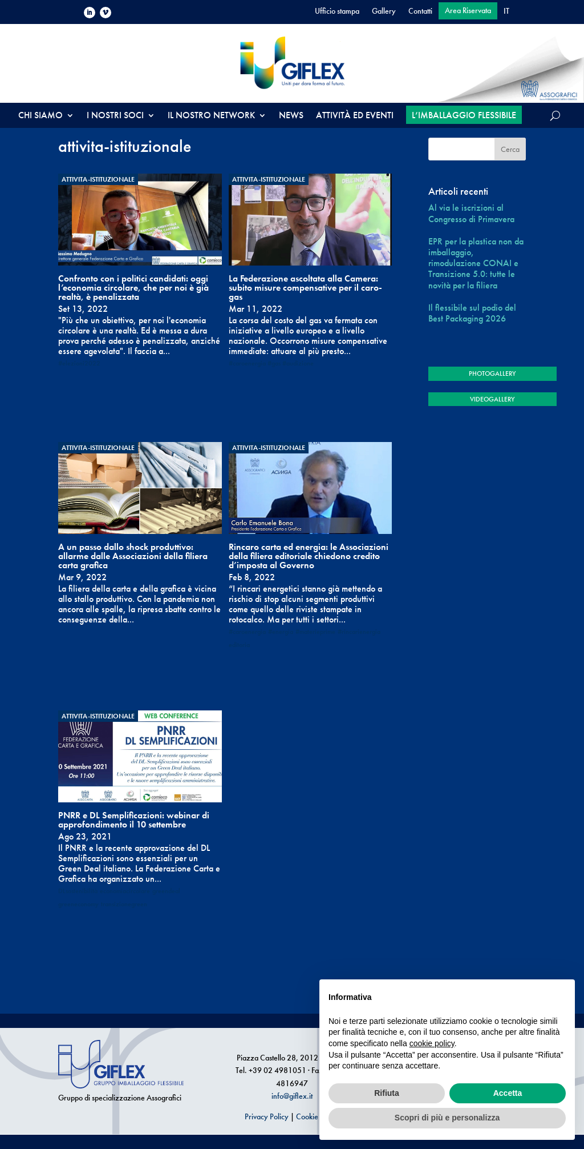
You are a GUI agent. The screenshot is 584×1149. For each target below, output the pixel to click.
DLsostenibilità (78, 890)
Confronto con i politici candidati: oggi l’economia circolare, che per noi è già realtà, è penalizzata (133, 287)
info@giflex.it (292, 1096)
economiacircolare (125, 890)
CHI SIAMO (40, 116)
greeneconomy (78, 904)
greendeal (166, 890)
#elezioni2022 (79, 363)
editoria (239, 644)
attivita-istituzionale (98, 179)
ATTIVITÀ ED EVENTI (355, 116)
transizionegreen (124, 904)
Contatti (420, 11)
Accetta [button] (507, 1093)
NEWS (291, 116)
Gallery (384, 11)
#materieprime (315, 631)
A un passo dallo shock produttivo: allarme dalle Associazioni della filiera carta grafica (133, 556)
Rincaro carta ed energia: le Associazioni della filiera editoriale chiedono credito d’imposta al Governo (308, 556)
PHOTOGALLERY (492, 373)
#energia (280, 631)
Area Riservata (468, 10)
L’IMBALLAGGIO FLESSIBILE (464, 115)
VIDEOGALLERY (492, 399)
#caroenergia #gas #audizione (271, 363)
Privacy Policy (267, 1116)
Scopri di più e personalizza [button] (447, 1117)
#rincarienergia (359, 631)
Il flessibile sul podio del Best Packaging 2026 (472, 313)
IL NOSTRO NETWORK (211, 116)
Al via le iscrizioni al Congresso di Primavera (471, 213)
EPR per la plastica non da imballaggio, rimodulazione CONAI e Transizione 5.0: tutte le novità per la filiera (476, 263)
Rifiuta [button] (386, 1093)
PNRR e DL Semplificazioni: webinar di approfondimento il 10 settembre (133, 819)
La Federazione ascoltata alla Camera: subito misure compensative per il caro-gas (305, 287)
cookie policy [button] (432, 1043)
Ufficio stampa (337, 11)
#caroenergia (247, 631)
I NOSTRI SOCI (115, 116)
